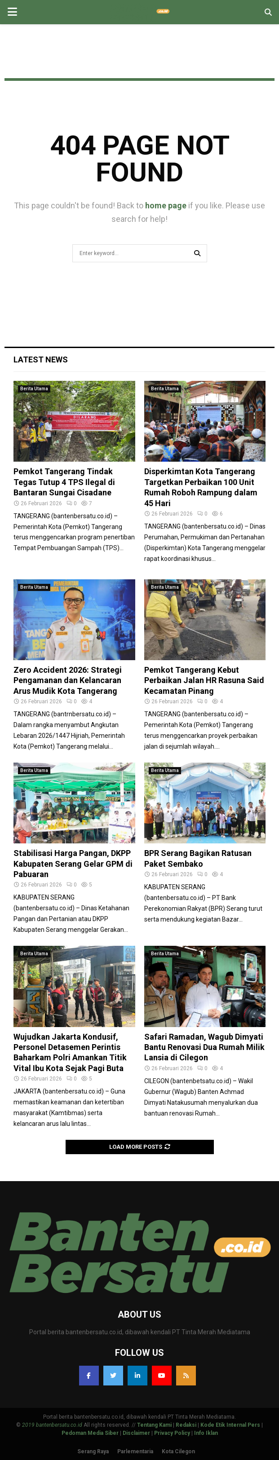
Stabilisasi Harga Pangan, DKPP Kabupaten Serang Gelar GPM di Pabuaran (73, 863)
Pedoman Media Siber (90, 1433)
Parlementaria (135, 1451)
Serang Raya (93, 1451)
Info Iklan (206, 1433)
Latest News (40, 359)
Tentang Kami (154, 1425)
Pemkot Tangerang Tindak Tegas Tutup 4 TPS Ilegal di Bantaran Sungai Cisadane (64, 482)
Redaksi (186, 1425)
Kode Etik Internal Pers (230, 1425)
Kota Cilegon (178, 1451)
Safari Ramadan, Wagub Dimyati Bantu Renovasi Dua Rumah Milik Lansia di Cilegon (204, 1047)
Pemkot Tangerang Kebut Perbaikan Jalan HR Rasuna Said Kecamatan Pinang (204, 680)
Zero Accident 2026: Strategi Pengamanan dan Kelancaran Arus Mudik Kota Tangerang (67, 680)
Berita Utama (34, 388)
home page (165, 205)
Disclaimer (136, 1433)
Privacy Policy (172, 1433)
